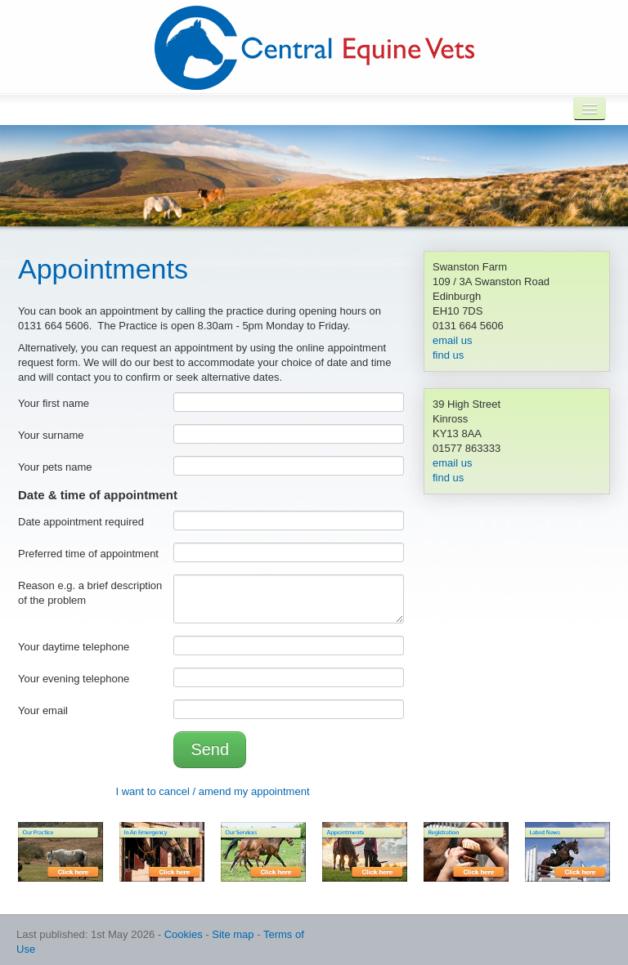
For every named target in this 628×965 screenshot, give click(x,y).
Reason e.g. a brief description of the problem (90, 592)
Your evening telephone (73, 678)
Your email (43, 710)
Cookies (183, 934)
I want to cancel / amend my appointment (212, 791)
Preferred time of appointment (88, 553)
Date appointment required (81, 522)
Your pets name (55, 467)
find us (448, 355)
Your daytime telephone (73, 647)
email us (452, 340)
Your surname (50, 435)
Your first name (53, 403)
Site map (232, 934)
